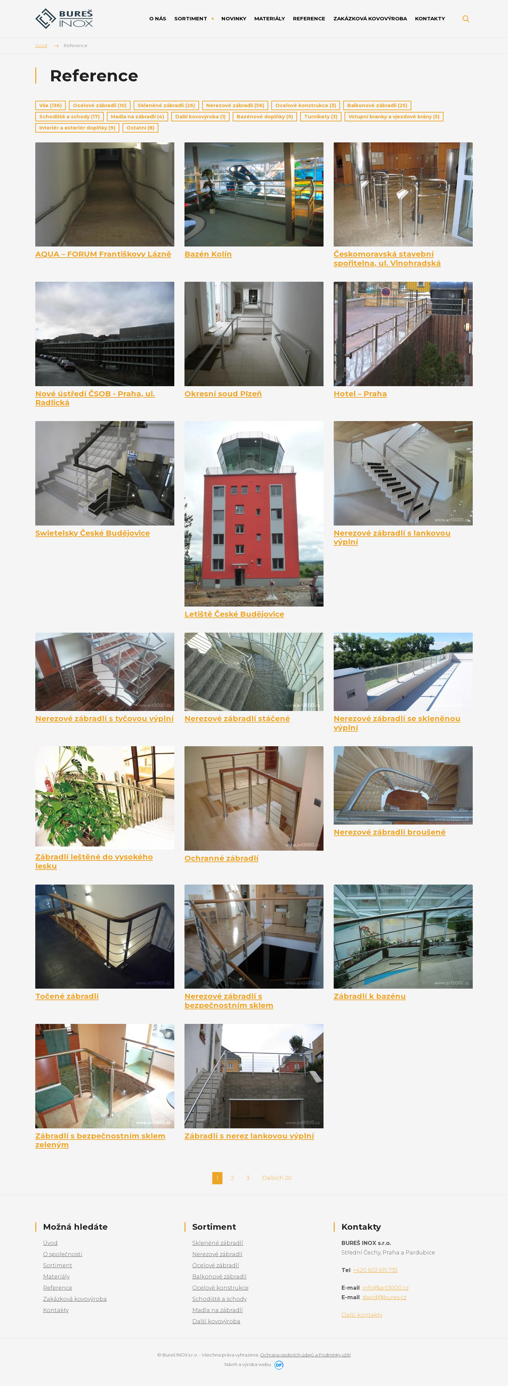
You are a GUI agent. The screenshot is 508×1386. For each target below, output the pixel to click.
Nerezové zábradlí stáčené (237, 718)
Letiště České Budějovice (234, 614)
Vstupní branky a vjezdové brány (394, 117)
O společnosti (62, 1254)
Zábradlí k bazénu (370, 996)
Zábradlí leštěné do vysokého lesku (94, 861)
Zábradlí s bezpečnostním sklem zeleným (100, 1140)
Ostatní (140, 128)
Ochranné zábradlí (221, 858)
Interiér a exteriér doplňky (77, 128)
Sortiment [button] (191, 18)
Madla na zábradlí (137, 117)
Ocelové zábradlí (99, 105)
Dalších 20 (277, 1178)
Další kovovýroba (200, 117)
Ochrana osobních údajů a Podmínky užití (305, 1355)
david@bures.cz (384, 1297)
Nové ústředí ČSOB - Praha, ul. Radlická (95, 398)
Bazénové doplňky (265, 117)
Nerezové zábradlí (235, 105)
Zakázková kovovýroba (75, 1299)
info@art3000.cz (385, 1288)
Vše (50, 105)
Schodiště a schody (69, 117)
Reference (57, 1288)
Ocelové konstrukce (305, 105)
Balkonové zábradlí (377, 105)
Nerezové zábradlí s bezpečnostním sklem (228, 1001)
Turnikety (320, 117)
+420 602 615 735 (375, 1270)
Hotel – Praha (360, 394)
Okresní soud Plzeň (223, 394)
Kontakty (56, 1310)
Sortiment (57, 1265)
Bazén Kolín (208, 254)
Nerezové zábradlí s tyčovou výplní (104, 718)
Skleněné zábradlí (166, 105)
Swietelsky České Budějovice (92, 533)
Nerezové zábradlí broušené (390, 832)
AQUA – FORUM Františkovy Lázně (103, 254)
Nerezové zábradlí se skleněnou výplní (397, 723)
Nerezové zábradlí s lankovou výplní (392, 538)
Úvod (50, 1243)
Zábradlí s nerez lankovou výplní (249, 1136)
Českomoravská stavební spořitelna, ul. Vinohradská (387, 259)
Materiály (56, 1276)
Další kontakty (361, 1315)
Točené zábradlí (67, 996)
